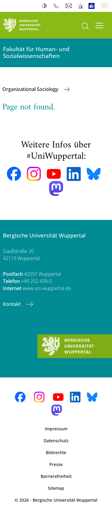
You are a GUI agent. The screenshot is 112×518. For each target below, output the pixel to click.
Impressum (56, 429)
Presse (56, 464)
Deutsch (106, 6)
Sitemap (56, 488)
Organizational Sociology (30, 89)
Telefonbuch (57, 6)
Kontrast (45, 6)
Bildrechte (56, 452)
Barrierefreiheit (56, 476)
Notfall (81, 6)
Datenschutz (56, 440)
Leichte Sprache (93, 6)
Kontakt (12, 304)
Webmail (69, 6)
